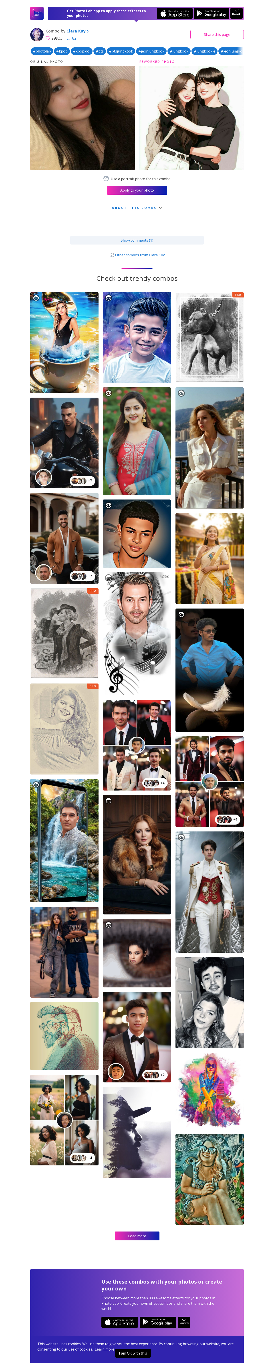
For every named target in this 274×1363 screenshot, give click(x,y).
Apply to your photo (137, 190)
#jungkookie (204, 51)
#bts (100, 51)
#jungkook (179, 51)
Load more (137, 1236)
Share (217, 34)
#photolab (42, 51)
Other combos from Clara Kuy (137, 255)
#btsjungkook (121, 51)
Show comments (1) (137, 240)
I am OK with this (133, 1353)
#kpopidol (81, 51)
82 (72, 38)
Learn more (104, 1349)
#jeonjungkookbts (236, 51)
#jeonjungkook (151, 51)
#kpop (62, 51)
